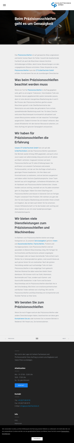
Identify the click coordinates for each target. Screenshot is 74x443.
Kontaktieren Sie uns (22, 318)
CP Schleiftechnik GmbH (45, 70)
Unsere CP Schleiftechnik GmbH (26, 148)
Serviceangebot (40, 241)
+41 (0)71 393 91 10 (24, 400)
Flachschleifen (39, 244)
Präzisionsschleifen (25, 55)
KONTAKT (21, 385)
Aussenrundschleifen (25, 244)
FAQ (16, 420)
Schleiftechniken (21, 151)
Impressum (18, 423)
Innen (55, 241)
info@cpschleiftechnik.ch (29, 406)
